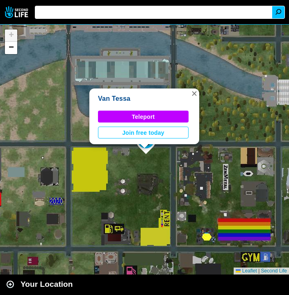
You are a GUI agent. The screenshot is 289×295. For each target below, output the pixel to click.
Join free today (143, 132)
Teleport (143, 116)
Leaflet (246, 271)
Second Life (17, 12)
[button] (194, 93)
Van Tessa (114, 98)
